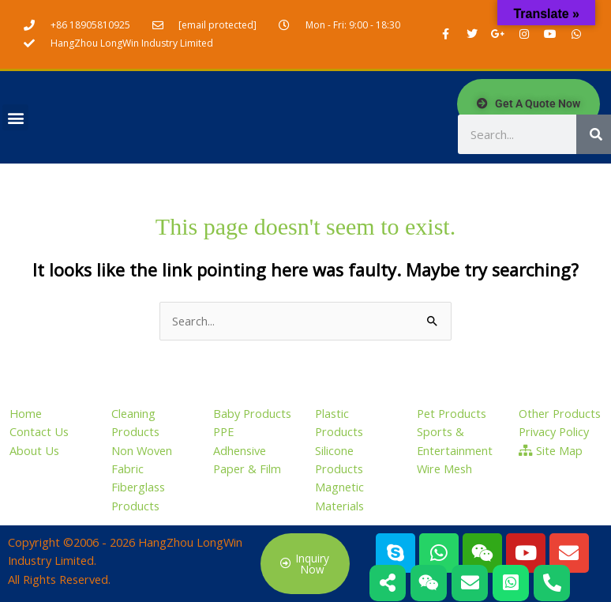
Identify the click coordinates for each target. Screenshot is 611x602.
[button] (15, 117)
